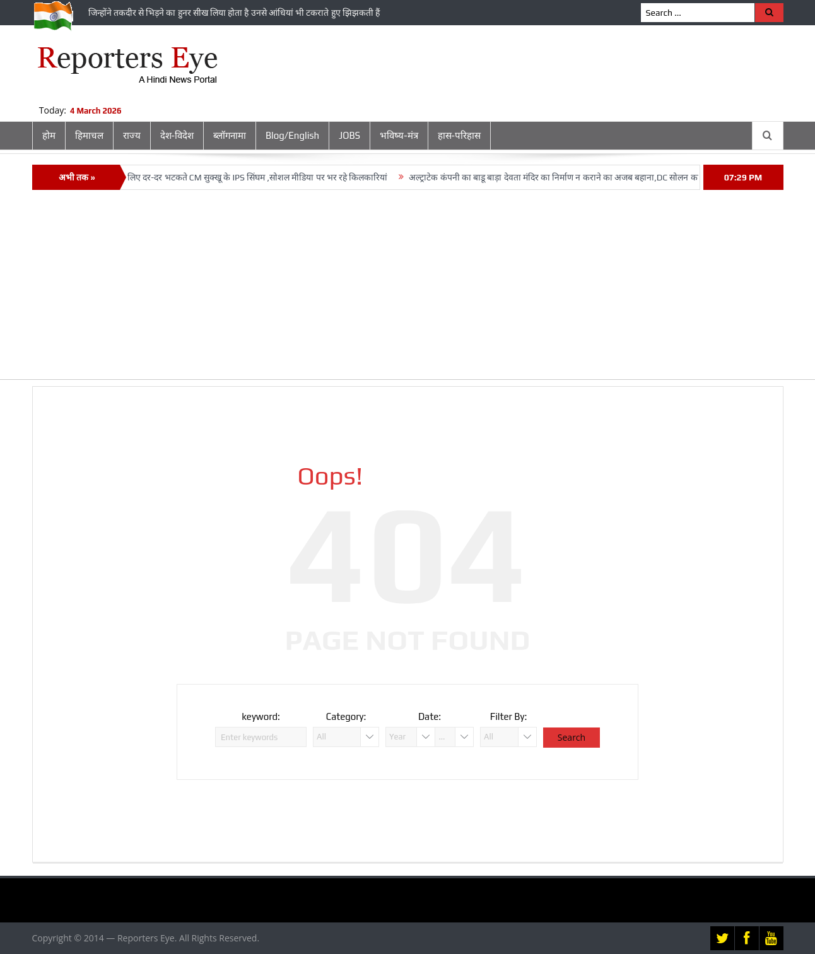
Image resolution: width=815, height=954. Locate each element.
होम (49, 135)
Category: (346, 716)
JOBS (349, 135)
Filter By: (508, 716)
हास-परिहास (459, 135)
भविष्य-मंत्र (399, 135)
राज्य (132, 135)
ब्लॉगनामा (229, 135)
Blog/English (292, 135)
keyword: (261, 716)
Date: (429, 716)
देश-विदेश (177, 135)
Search (571, 737)
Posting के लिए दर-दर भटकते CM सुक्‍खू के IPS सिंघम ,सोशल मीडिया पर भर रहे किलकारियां (242, 177)
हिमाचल (89, 135)
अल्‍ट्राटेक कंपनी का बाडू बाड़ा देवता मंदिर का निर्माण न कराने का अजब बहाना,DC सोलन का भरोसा (571, 177)
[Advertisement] (407, 291)
